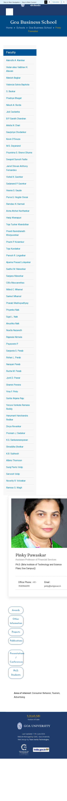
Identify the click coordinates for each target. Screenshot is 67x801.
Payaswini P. (12, 344)
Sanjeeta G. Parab (14, 351)
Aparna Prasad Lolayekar (18, 262)
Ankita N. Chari (13, 125)
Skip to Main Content (29, 2)
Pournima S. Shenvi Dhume (19, 152)
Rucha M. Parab (13, 371)
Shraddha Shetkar (14, 446)
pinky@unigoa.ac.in (52, 586)
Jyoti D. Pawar (13, 378)
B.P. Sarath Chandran (16, 118)
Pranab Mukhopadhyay (17, 303)
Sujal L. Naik (12, 317)
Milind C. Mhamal (14, 289)
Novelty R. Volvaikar (16, 480)
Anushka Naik (12, 323)
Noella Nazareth (14, 330)
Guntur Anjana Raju (15, 398)
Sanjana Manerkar (14, 276)
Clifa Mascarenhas (15, 282)
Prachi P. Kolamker (15, 242)
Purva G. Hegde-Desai (17, 197)
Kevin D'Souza (13, 139)
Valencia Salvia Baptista (17, 84)
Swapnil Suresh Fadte (16, 159)
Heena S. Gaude (14, 190)
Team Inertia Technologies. (39, 740)
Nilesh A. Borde (13, 105)
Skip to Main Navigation (12, 2)
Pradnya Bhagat (14, 98)
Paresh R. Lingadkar (16, 255)
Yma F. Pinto (12, 391)
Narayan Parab (13, 364)
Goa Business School (40, 27)
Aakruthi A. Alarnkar (15, 60)
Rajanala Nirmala (14, 337)
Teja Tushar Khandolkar (17, 224)
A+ (64, 2)
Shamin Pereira (13, 385)
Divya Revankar (13, 426)
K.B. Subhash (12, 453)
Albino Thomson (14, 460)
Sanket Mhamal (13, 296)
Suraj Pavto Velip (14, 467)
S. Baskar (10, 91)
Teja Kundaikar (13, 248)
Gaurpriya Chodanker (16, 132)
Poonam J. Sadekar (15, 433)
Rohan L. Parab (13, 357)
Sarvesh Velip (13, 474)
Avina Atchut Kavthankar (17, 211)
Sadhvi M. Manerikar (16, 269)
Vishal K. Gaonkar (14, 177)
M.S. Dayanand (13, 146)
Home (9, 27)
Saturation (56, 2)
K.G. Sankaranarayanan (17, 440)
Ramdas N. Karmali (15, 204)
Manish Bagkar (13, 78)
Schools (20, 27)
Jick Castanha (13, 112)
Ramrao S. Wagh (14, 487)
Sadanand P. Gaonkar (16, 183)
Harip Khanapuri (13, 217)
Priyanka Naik (12, 310)
